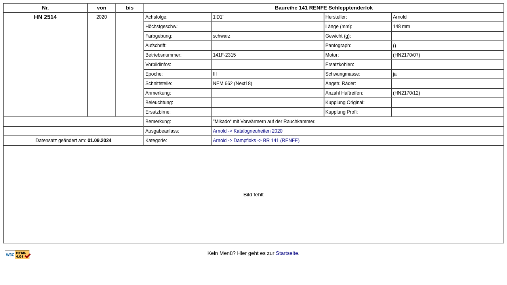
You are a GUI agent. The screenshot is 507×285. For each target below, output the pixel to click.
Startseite (287, 253)
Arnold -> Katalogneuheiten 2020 (247, 131)
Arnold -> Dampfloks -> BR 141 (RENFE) (256, 140)
